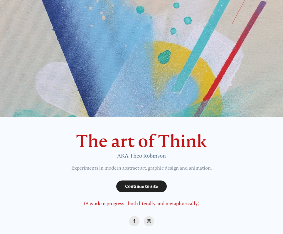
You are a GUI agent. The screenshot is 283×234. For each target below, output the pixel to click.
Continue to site (141, 186)
